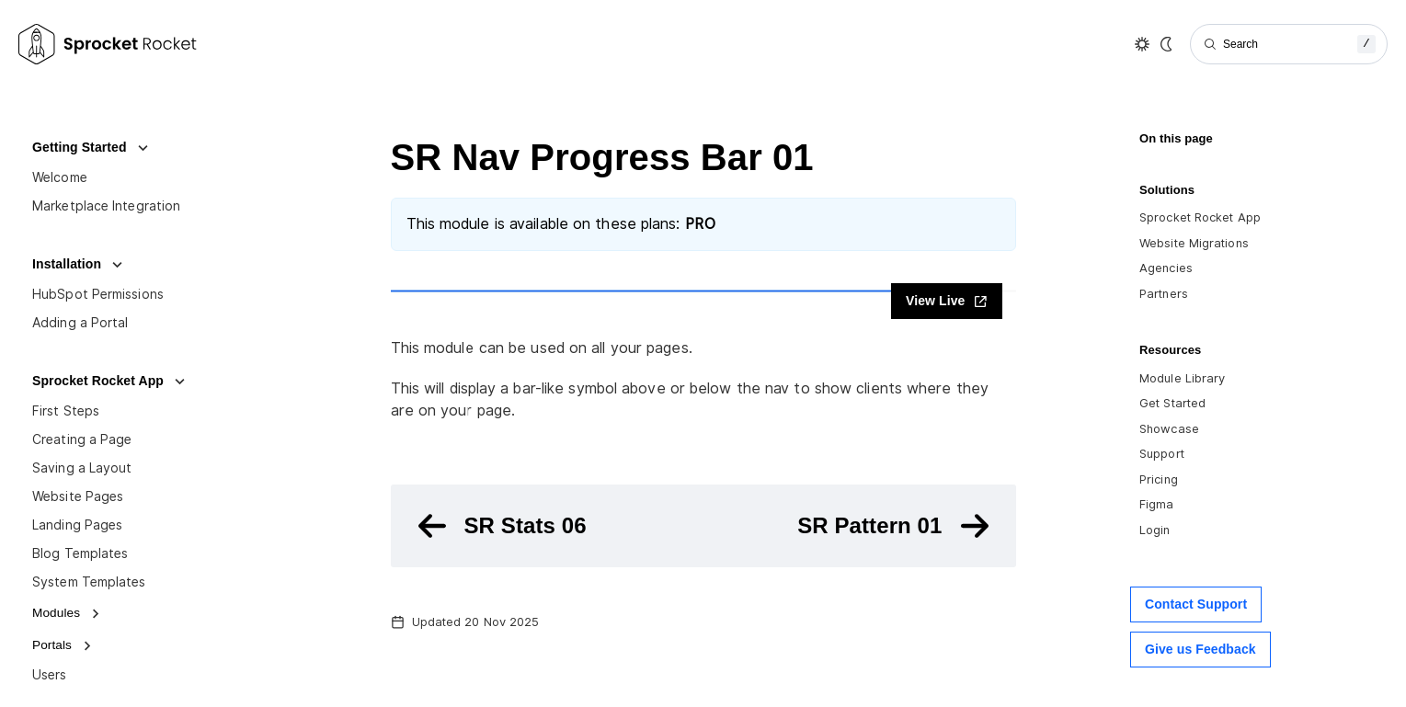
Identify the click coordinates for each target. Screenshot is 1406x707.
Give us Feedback (1200, 649)
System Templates (89, 582)
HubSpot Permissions (98, 294)
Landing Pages (77, 525)
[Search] (1289, 44)
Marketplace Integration (106, 206)
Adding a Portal (80, 322)
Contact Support (1196, 604)
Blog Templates (80, 553)
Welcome (59, 177)
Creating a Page (82, 439)
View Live (946, 301)
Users (49, 674)
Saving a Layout (82, 468)
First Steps (65, 411)
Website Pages (77, 496)
